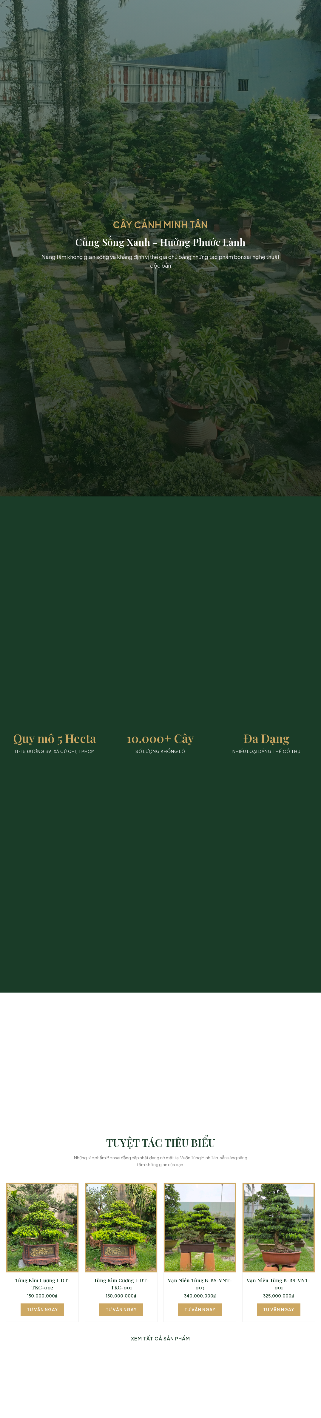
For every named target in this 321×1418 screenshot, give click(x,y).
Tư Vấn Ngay (42, 1309)
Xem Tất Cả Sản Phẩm (160, 1338)
